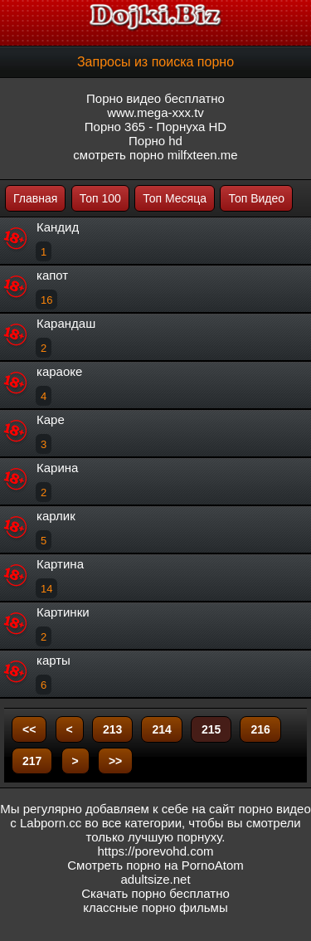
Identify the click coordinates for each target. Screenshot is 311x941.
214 (161, 729)
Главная (35, 198)
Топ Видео (256, 198)
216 (260, 729)
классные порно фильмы (155, 907)
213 (112, 729)
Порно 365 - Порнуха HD (155, 126)
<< (29, 729)
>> (115, 761)
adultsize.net (155, 879)
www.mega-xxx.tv (155, 112)
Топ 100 (100, 198)
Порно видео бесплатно (155, 98)
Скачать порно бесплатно (155, 893)
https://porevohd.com (155, 851)
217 (31, 761)
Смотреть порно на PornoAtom (155, 865)
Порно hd (155, 141)
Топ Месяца (175, 198)
